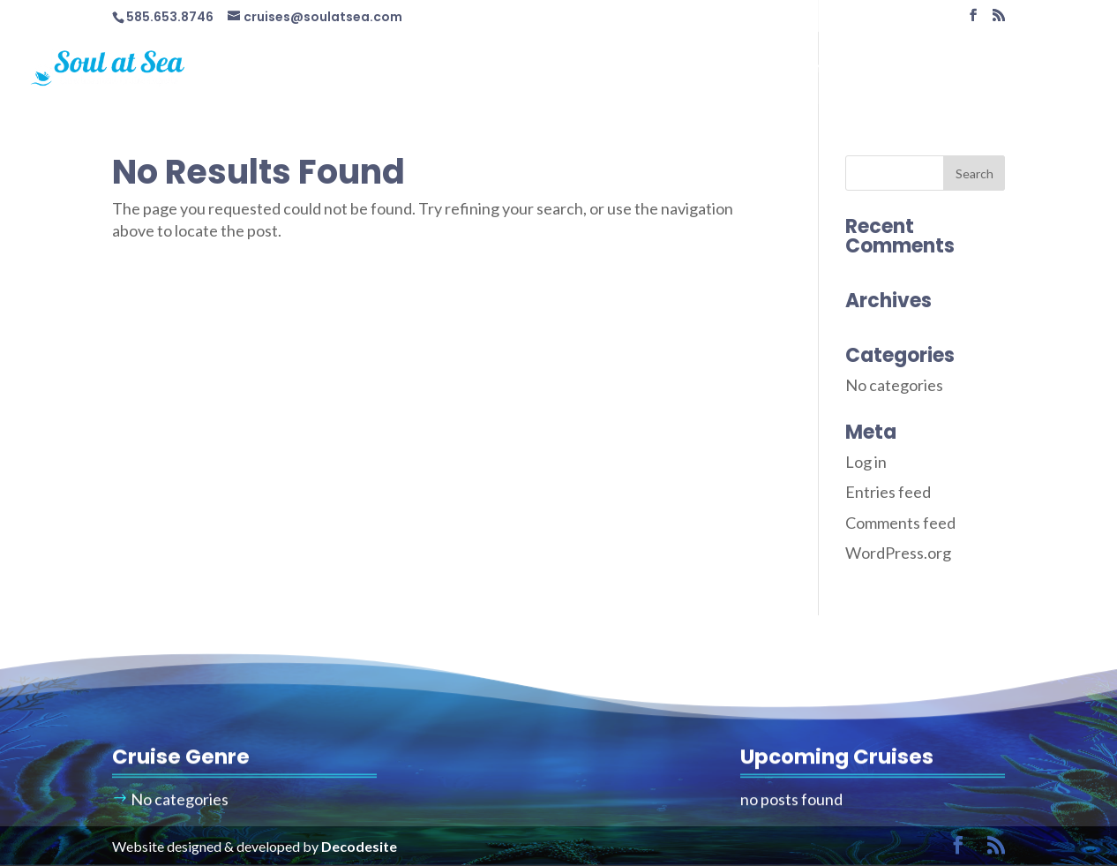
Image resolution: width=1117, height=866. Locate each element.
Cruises (663, 69)
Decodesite (359, 846)
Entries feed (888, 491)
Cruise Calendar (790, 69)
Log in (866, 461)
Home (592, 69)
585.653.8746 (170, 17)
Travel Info (911, 69)
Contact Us (1032, 69)
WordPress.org (898, 552)
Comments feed (900, 522)
